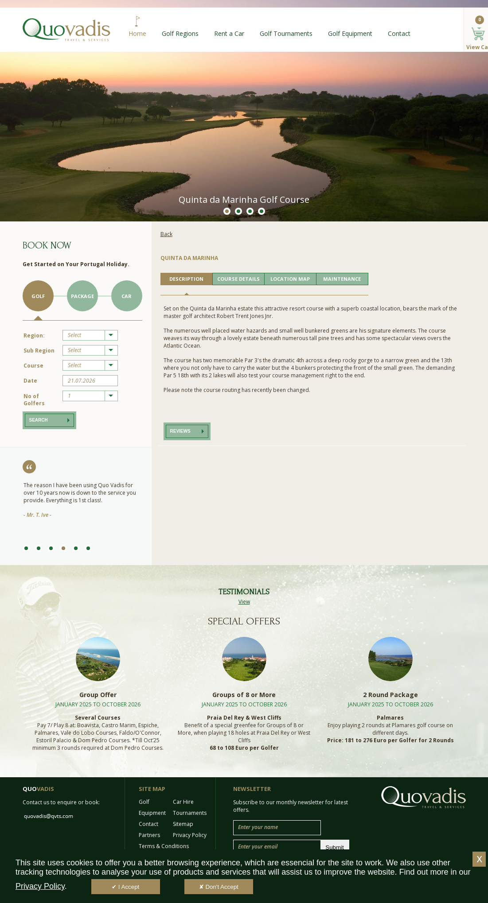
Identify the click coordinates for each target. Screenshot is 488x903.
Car (126, 296)
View (244, 601)
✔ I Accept (125, 887)
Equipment (152, 813)
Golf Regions (180, 33)
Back (166, 234)
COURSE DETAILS (238, 278)
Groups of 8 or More (244, 694)
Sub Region (39, 350)
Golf (38, 296)
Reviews (180, 431)
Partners (149, 835)
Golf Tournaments (286, 33)
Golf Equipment (350, 33)
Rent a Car (229, 33)
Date (30, 380)
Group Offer (98, 694)
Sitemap (183, 824)
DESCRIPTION (186, 278)
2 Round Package (390, 694)
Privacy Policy (190, 835)
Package (82, 296)
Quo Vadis (66, 29)
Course (33, 365)
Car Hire (183, 802)
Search (38, 420)
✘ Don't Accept (218, 887)
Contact (399, 33)
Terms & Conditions (164, 846)
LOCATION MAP (290, 278)
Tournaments (190, 813)
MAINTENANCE (342, 278)
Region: (34, 335)
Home (137, 33)
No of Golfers (34, 399)
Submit (334, 847)
